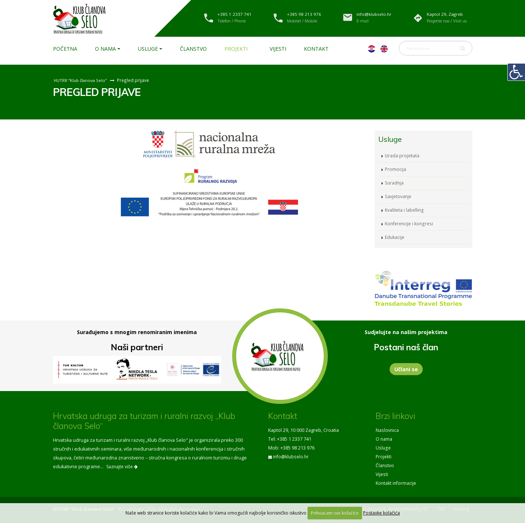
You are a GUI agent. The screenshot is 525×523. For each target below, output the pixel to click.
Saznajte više (122, 466)
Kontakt (316, 48)
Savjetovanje (399, 196)
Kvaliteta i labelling (405, 210)
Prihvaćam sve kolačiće (335, 513)
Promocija (396, 169)
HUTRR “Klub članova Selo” (81, 80)
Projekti (236, 48)
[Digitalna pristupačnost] (516, 72)
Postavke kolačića (381, 513)
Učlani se (406, 369)
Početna (65, 48)
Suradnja (395, 183)
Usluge (148, 48)
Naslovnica (387, 430)
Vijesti (278, 48)
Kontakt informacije (396, 483)
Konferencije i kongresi (410, 224)
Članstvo (193, 48)
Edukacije (395, 237)
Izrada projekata (402, 156)
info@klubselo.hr (292, 457)
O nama (105, 48)
